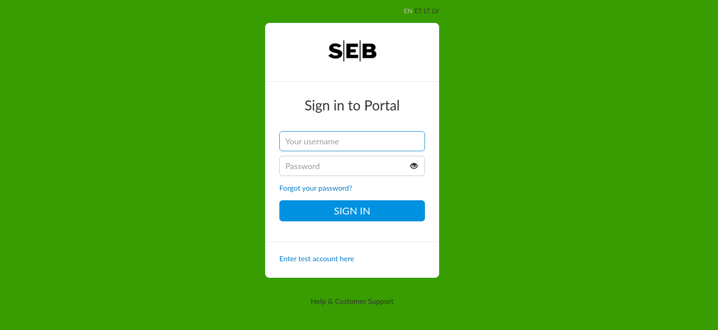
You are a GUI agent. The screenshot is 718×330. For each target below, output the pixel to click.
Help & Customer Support (351, 301)
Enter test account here (316, 258)
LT (427, 11)
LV (435, 11)
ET (418, 11)
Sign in (352, 210)
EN (408, 11)
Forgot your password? (315, 187)
